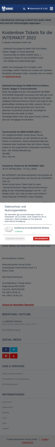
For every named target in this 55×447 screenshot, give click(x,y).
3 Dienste (17, 232)
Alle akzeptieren (41, 238)
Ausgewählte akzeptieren (15, 238)
